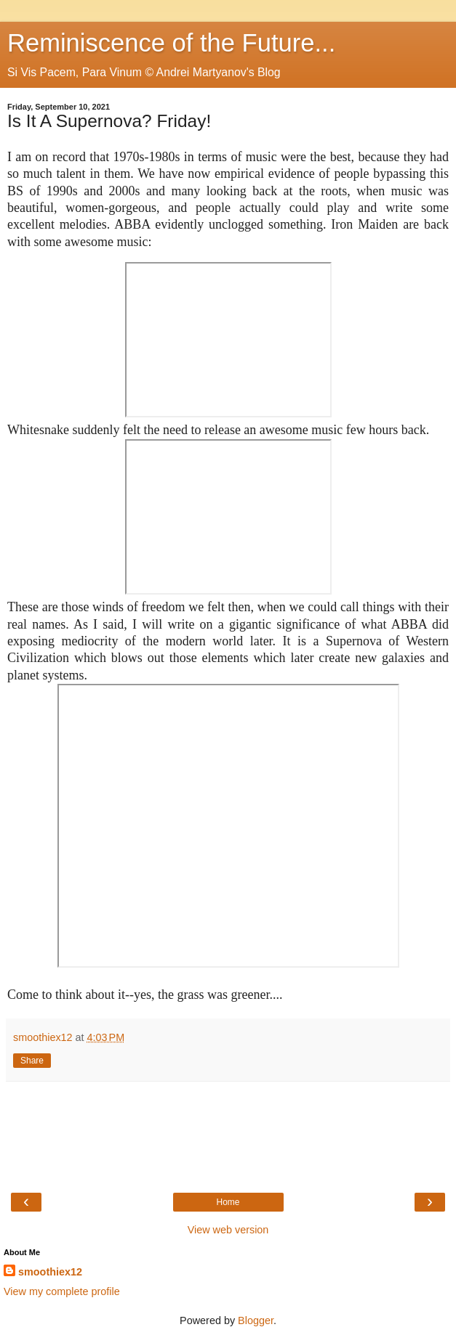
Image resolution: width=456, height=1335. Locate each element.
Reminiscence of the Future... (171, 43)
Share (32, 1061)
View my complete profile (62, 1291)
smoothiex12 (50, 1272)
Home (227, 1202)
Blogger (255, 1320)
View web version (228, 1230)
